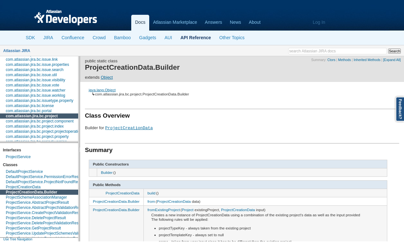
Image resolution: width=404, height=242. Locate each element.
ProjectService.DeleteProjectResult (36, 218)
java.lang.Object (102, 90)
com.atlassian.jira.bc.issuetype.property (39, 100)
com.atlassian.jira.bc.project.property (37, 136)
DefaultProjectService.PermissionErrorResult (44, 177)
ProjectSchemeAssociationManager (36, 197)
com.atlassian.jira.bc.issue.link (32, 59)
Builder (107, 172)
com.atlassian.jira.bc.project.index (35, 126)
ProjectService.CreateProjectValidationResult (44, 213)
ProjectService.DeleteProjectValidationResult (44, 223)
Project (187, 210)
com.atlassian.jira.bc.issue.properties (37, 64)
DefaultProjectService (24, 171)
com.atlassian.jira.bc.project (32, 116)
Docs (140, 22)
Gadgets (147, 37)
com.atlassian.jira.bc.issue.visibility (35, 80)
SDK (30, 37)
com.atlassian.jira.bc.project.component (40, 121)
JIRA (48, 37)
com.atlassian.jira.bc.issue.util (31, 75)
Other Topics (231, 37)
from (151, 201)
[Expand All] (392, 60)
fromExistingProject (164, 210)
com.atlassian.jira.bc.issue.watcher (35, 90)
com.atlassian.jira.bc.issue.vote (32, 85)
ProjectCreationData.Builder (31, 192)
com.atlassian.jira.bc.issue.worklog (35, 95)
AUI (168, 37)
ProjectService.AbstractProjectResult (37, 202)
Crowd (99, 37)
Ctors (331, 60)
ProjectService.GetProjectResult (33, 228)
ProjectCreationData (23, 187)
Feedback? (400, 109)
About (255, 22)
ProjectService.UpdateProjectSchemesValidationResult (53, 233)
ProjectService (18, 157)
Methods (344, 60)
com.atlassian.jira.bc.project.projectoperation (44, 131)
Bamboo (122, 37)
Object (107, 77)
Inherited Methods (367, 60)
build (152, 193)
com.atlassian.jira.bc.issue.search (34, 69)
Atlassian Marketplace (175, 22)
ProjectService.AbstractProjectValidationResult (46, 207)
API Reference (195, 37)
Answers (213, 22)
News (235, 22)
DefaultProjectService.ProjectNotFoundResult (45, 182)
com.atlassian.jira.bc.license (30, 105)
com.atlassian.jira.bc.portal (28, 111)
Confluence (72, 37)
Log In (319, 22)
